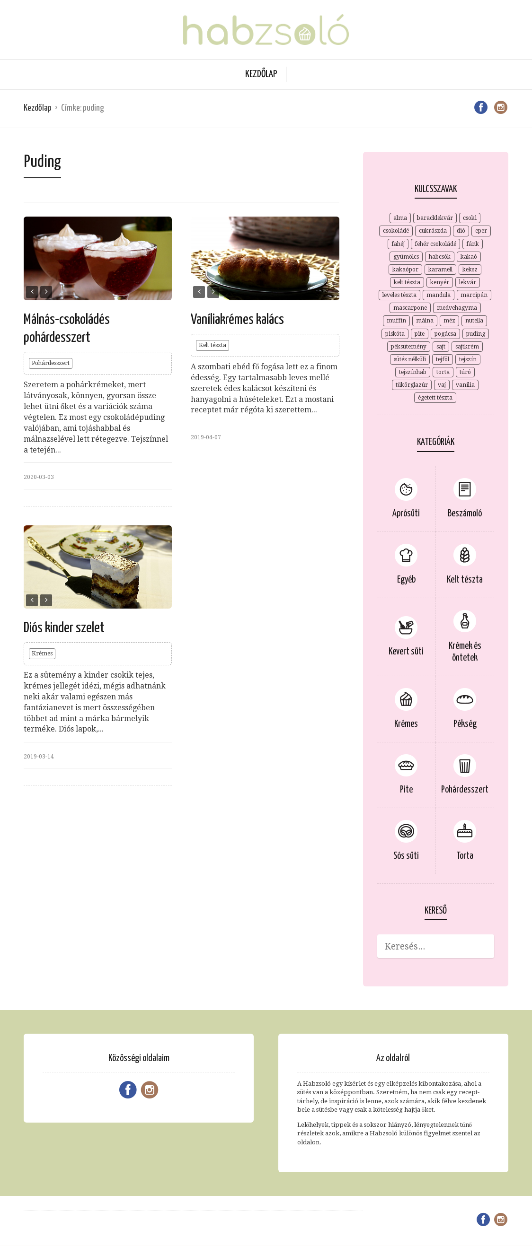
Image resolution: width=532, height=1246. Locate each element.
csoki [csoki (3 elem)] (470, 218)
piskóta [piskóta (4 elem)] (395, 334)
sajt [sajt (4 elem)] (440, 346)
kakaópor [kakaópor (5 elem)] (405, 269)
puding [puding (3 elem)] (475, 334)
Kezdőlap (261, 74)
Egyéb (406, 579)
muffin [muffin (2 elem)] (396, 320)
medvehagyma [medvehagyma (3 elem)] (457, 308)
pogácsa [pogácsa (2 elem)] (445, 334)
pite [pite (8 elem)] (420, 334)
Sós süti (406, 856)
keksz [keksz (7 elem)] (470, 269)
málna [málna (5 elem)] (425, 320)
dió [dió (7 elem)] (461, 230)
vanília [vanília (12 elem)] (465, 385)
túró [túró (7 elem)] (465, 372)
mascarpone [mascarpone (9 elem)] (410, 308)
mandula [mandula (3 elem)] (438, 295)
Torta (464, 856)
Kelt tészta (212, 345)
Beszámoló (465, 513)
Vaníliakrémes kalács (237, 320)
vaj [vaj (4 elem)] (442, 385)
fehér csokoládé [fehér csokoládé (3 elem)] (435, 244)
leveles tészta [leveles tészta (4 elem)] (399, 295)
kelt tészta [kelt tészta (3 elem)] (407, 282)
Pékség (465, 724)
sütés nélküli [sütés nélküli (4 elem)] (410, 359)
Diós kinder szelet (64, 628)
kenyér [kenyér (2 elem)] (439, 282)
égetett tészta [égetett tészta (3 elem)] (435, 397)
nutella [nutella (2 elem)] (474, 320)
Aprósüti (406, 513)
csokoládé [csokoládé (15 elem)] (396, 230)
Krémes (42, 653)
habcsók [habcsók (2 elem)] (440, 256)
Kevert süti (406, 651)
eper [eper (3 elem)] (481, 230)
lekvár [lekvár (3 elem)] (467, 282)
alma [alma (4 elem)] (400, 218)
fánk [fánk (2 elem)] (472, 244)
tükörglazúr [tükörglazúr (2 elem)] (412, 385)
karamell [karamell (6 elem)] (440, 269)
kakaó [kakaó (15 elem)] (469, 256)
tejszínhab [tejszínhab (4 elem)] (412, 372)
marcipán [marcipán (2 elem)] (474, 295)
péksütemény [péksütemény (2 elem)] (408, 346)
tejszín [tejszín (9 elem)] (468, 359)
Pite (406, 789)
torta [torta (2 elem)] (443, 372)
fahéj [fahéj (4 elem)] (398, 244)
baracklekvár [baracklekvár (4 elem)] (435, 218)
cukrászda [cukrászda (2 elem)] (433, 230)
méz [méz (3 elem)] (449, 320)
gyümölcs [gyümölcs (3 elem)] (406, 256)
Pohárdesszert (51, 363)
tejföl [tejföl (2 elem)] (442, 359)
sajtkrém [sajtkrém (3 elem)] (467, 346)
